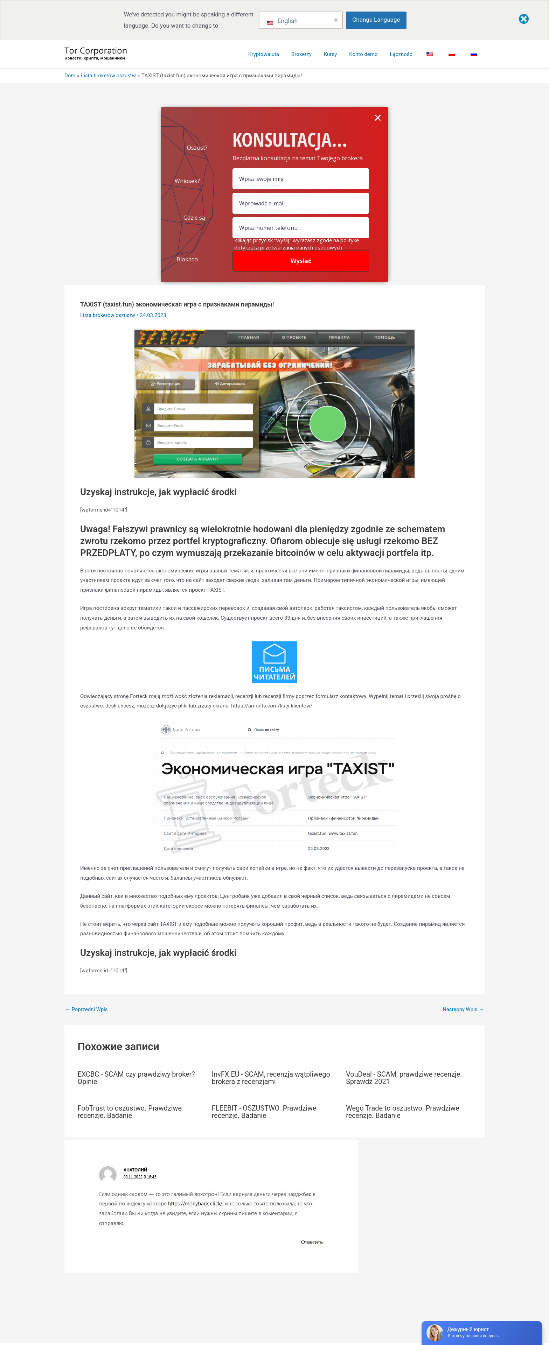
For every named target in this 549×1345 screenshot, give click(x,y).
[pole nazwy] (300, 178)
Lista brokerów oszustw (107, 315)
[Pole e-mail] (300, 203)
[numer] (300, 227)
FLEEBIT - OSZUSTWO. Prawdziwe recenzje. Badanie (264, 1111)
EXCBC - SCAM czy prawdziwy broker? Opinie (137, 1077)
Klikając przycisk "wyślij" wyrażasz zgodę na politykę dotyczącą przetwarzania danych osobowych (296, 244)
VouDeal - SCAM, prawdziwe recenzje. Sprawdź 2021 (404, 1077)
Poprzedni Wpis (86, 1009)
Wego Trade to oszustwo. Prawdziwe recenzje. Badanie (403, 1111)
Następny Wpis (463, 1009)
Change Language (376, 19)
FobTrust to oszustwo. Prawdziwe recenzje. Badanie (130, 1111)
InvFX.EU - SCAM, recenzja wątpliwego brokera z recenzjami (271, 1077)
